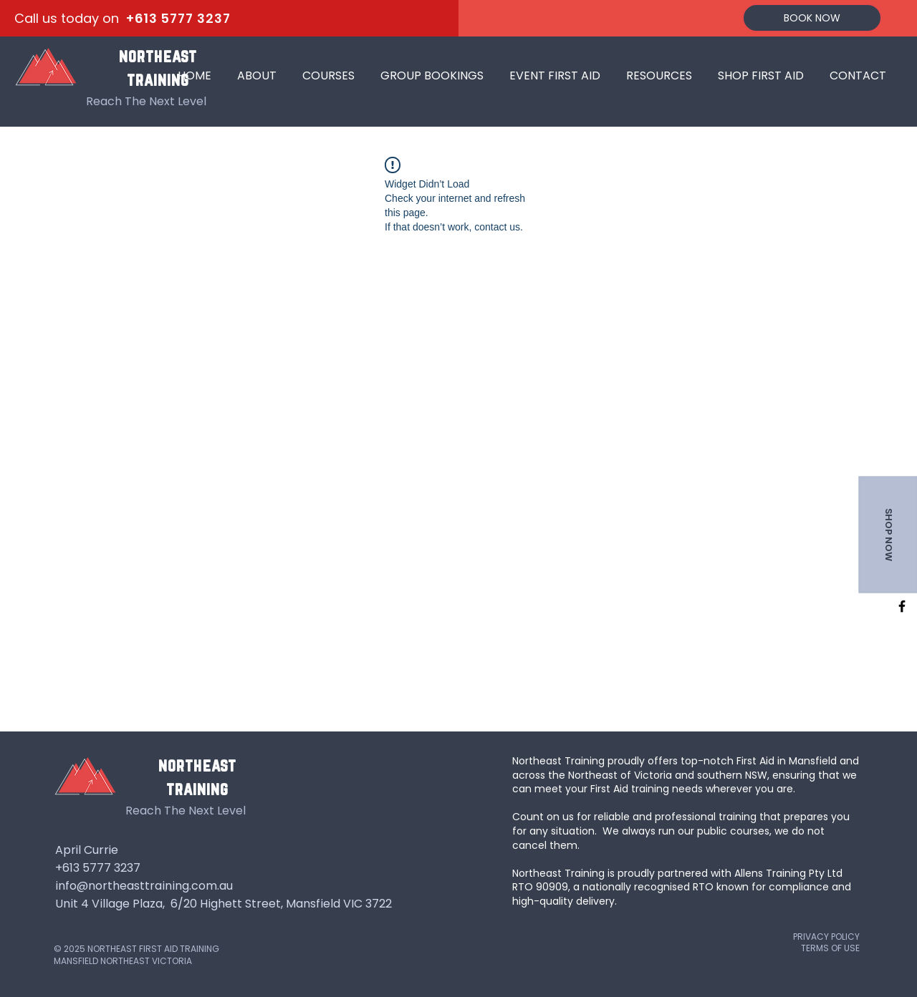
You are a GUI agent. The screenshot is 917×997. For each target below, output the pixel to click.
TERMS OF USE (830, 948)
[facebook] (902, 606)
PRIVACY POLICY (826, 936)
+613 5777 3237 (178, 18)
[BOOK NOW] (812, 18)
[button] (328, 69)
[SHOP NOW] (887, 534)
